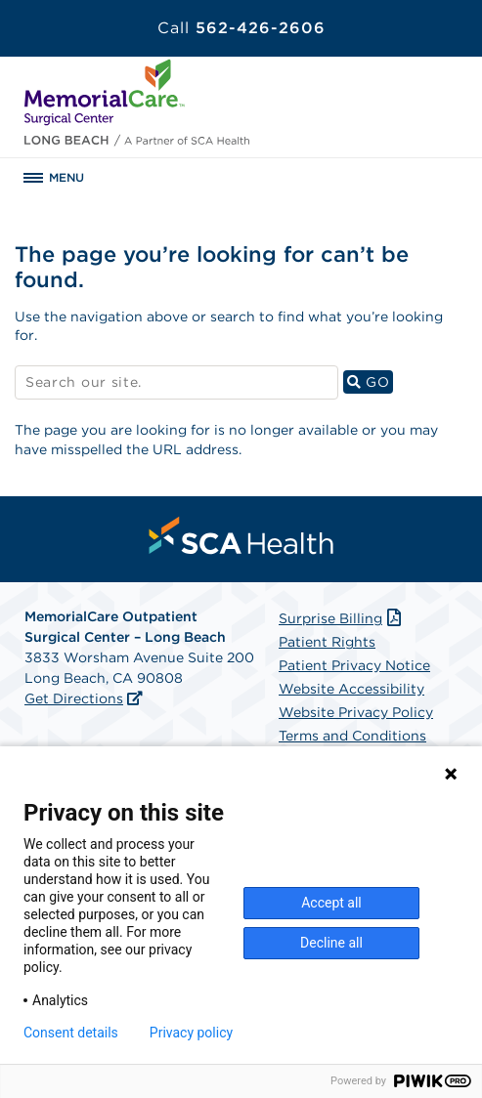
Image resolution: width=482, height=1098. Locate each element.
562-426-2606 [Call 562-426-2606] (241, 28)
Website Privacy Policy (356, 712)
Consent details (70, 1032)
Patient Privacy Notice (354, 665)
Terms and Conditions (352, 735)
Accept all (331, 902)
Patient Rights (327, 642)
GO (370, 381)
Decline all (331, 942)
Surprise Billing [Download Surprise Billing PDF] (342, 618)
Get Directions (73, 698)
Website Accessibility (351, 689)
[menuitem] (241, 535)
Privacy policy (191, 1032)
